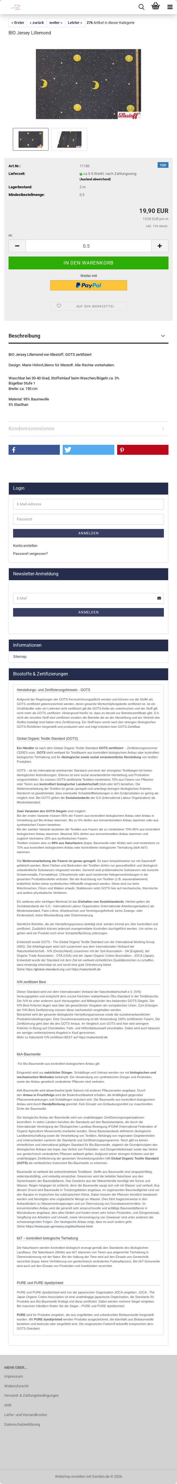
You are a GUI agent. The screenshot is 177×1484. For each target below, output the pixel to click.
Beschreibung (24, 336)
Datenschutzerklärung (22, 1424)
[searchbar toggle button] (141, 7)
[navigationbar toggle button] (170, 7)
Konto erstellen (25, 545)
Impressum (13, 1376)
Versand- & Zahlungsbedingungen (31, 1395)
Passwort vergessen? (30, 553)
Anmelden (88, 533)
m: (11, 235)
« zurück (37, 22)
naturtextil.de (91, 969)
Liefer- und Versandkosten (25, 1415)
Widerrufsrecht (16, 1386)
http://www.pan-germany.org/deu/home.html (59, 1226)
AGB (7, 1405)
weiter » (55, 22)
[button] (17, 245)
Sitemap (20, 656)
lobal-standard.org (51, 969)
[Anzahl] (88, 245)
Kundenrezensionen (31, 428)
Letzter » (75, 22)
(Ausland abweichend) (95, 179)
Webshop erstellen (70, 1476)
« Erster (17, 22)
